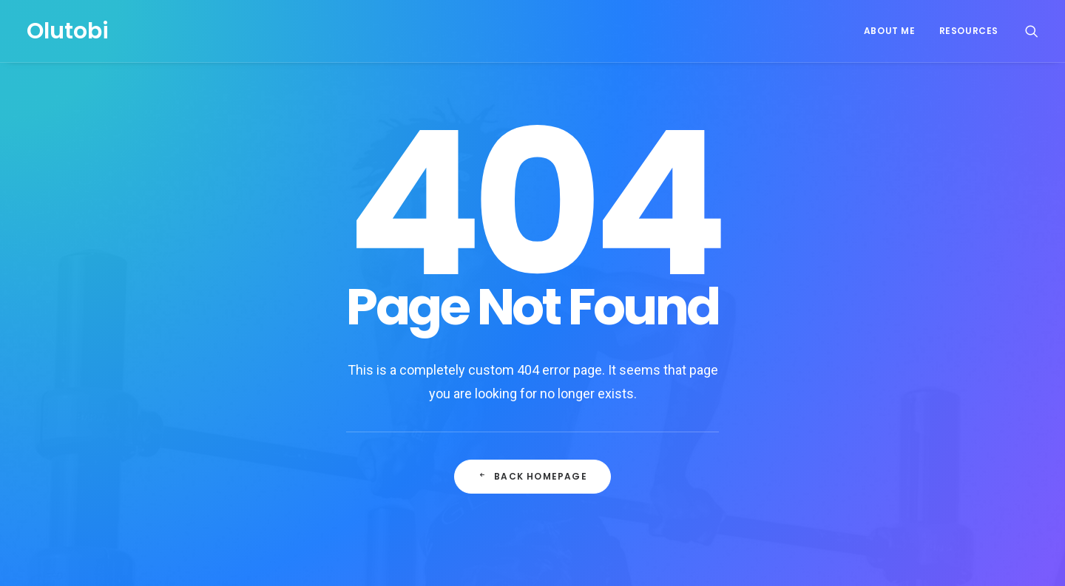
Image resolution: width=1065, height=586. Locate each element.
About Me (890, 30)
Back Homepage (532, 449)
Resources (968, 30)
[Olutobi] (68, 31)
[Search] (1031, 31)
